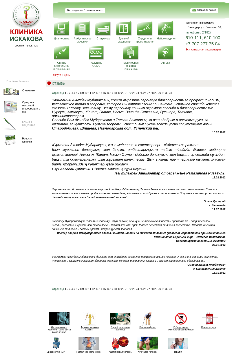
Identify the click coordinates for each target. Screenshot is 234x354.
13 (96, 93)
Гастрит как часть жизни (89, 344)
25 (141, 93)
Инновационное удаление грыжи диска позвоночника (59, 322)
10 (85, 93)
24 (137, 93)
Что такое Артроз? (147, 344)
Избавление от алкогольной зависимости (181, 321)
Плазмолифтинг (147, 320)
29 (155, 93)
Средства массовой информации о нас (31, 107)
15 (104, 93)
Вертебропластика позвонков (120, 321)
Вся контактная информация (203, 49)
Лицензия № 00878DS (26, 45)
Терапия (178, 344)
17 (111, 93)
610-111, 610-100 (202, 37)
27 (148, 93)
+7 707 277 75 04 (202, 43)
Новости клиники (27, 140)
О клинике (28, 90)
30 (159, 93)
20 (122, 93)
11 (89, 93)
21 (126, 93)
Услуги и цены (61, 74)
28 (152, 93)
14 (100, 93)
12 (93, 93)
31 (163, 93)
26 (144, 93)
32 (166, 93)
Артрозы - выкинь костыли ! (89, 321)
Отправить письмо (206, 10)
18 (115, 93)
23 (133, 93)
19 (119, 93)
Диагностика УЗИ (56, 344)
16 (108, 93)
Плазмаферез (208, 320)
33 (170, 93)
